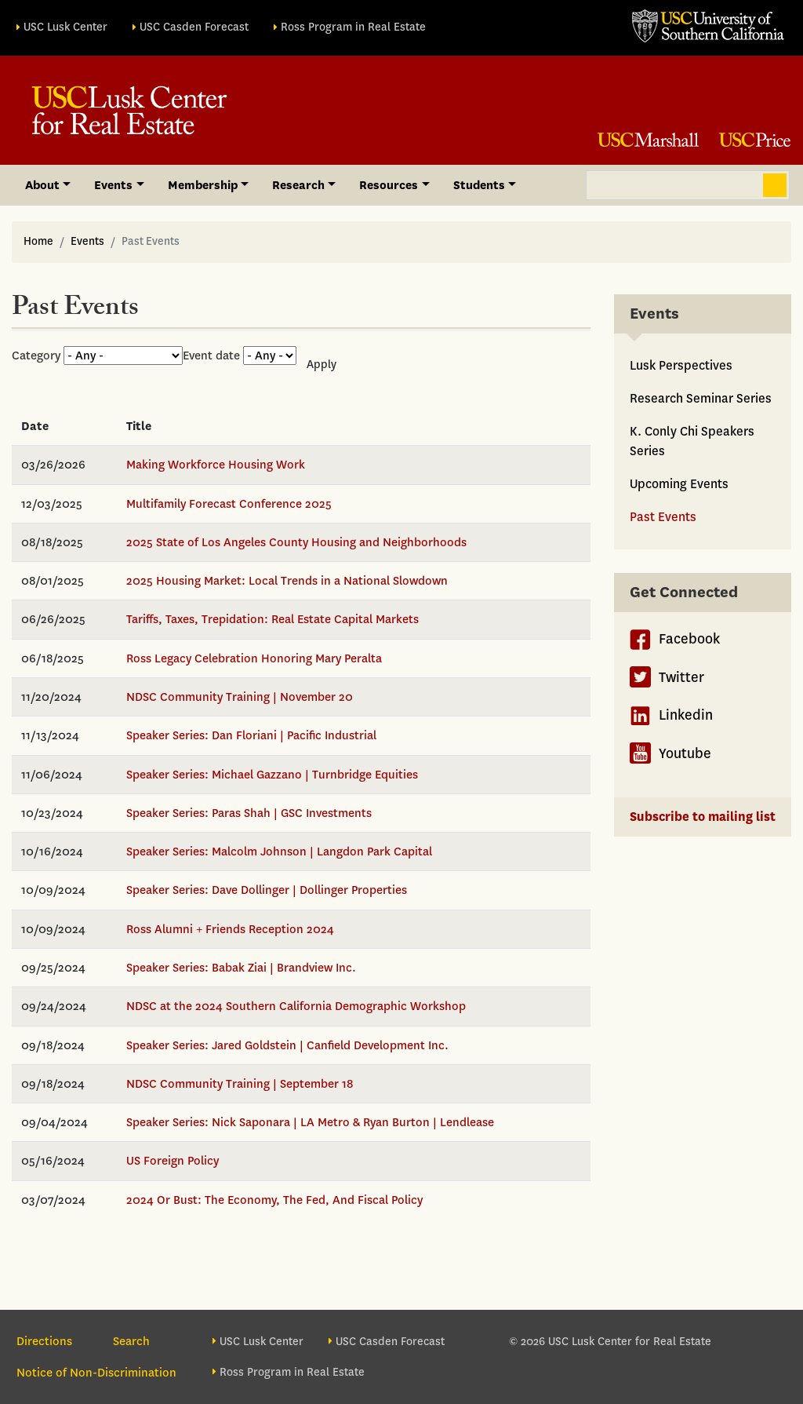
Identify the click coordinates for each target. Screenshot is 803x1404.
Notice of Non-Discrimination (96, 1372)
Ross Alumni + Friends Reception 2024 (230, 929)
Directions (44, 1341)
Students (479, 185)
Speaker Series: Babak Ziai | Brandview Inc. (241, 968)
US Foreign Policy (172, 1161)
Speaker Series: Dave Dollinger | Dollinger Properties (266, 890)
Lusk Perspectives (681, 365)
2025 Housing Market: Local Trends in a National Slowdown (287, 581)
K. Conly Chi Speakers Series (692, 441)
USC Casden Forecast (194, 27)
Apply (321, 364)
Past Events (663, 517)
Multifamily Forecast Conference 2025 (229, 504)
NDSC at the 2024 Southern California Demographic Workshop (296, 1006)
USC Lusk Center (65, 27)
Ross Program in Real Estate (353, 27)
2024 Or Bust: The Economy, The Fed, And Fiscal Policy (274, 1200)
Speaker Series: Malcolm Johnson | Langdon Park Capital (279, 851)
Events (113, 185)
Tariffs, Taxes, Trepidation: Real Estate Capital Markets (272, 619)
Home (38, 241)
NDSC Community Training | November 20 (239, 697)
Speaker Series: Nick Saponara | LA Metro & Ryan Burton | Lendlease (310, 1122)
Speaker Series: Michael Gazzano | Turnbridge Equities (272, 774)
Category (36, 355)
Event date (211, 355)
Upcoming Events (679, 484)
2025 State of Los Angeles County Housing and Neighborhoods (296, 542)
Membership (203, 185)
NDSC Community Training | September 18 (240, 1084)
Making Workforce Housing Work (215, 464)
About (42, 185)
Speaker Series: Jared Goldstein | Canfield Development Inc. (287, 1045)
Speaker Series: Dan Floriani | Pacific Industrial (251, 735)
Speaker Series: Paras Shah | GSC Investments (249, 813)
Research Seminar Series (701, 398)
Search (775, 185)
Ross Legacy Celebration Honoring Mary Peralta (254, 658)
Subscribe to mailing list (703, 816)
